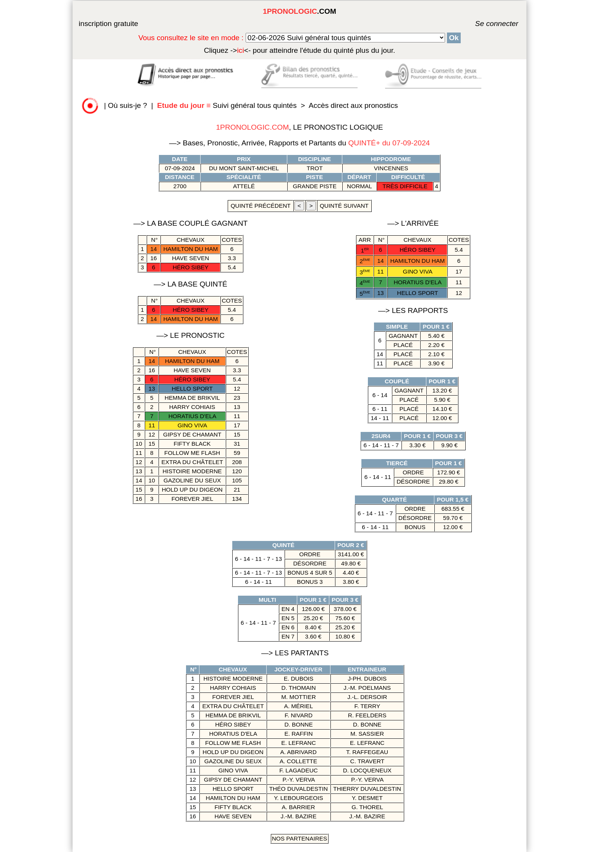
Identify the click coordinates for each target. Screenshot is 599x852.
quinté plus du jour (299, 50)
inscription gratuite (108, 24)
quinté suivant (344, 205)
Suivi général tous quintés (228, 105)
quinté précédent (260, 205)
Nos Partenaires (299, 838)
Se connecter (485, 24)
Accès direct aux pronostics (353, 105)
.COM (299, 11)
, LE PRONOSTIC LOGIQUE (299, 127)
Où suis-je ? (127, 105)
